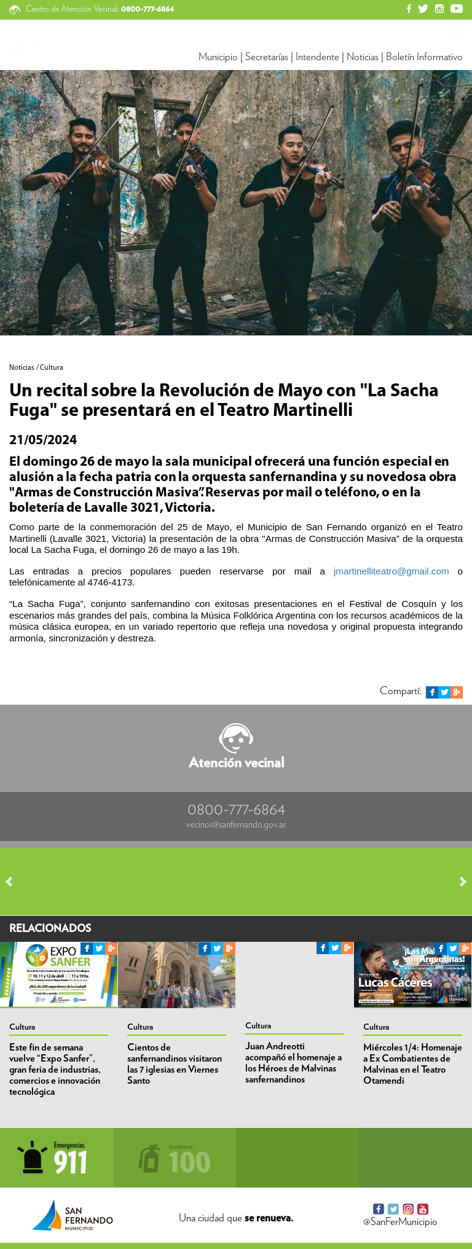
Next (457, 881)
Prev (15, 881)
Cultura (22, 1027)
